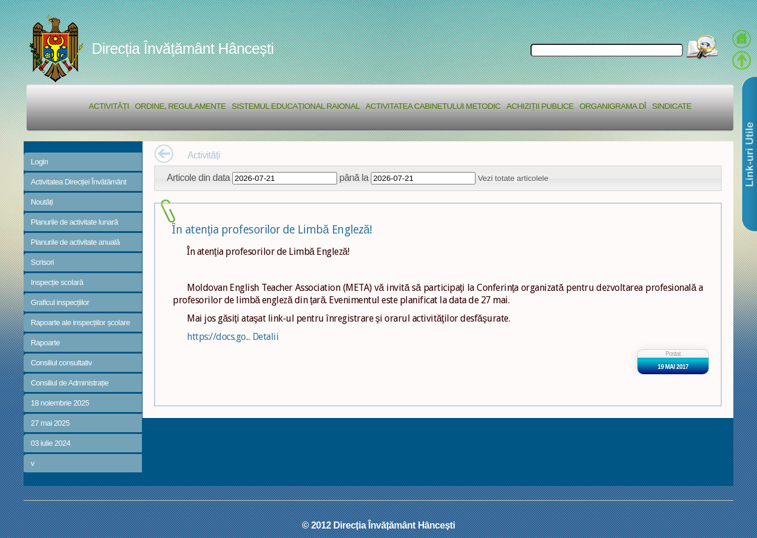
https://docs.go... (220, 336)
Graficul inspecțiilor (60, 302)
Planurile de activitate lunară (74, 222)
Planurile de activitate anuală (75, 242)
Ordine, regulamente (180, 106)
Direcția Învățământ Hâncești (183, 48)
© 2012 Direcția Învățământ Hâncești (378, 525)
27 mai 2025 (50, 423)
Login (39, 161)
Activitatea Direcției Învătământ (79, 181)
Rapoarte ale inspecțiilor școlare (80, 322)
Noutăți (42, 201)
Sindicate (671, 106)
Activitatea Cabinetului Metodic (432, 106)
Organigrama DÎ (613, 106)
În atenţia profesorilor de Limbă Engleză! (272, 229)
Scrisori (42, 262)
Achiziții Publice (539, 106)
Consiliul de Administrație (70, 382)
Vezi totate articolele (513, 178)
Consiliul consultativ (61, 362)
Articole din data (198, 177)
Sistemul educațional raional (296, 106)
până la (353, 177)
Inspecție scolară (57, 282)
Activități (109, 106)
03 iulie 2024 (50, 443)
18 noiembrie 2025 (60, 402)
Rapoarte (45, 342)
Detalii (266, 336)
